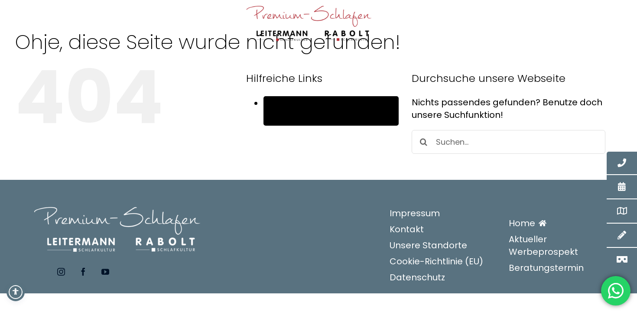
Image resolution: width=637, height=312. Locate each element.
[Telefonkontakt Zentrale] (622, 163)
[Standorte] (622, 211)
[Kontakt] (622, 235)
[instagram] (60, 271)
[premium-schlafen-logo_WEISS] (118, 200)
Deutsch (302, 118)
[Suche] (424, 142)
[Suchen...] (508, 142)
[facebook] (82, 271)
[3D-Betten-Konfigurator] (622, 259)
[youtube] (104, 271)
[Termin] (622, 186)
